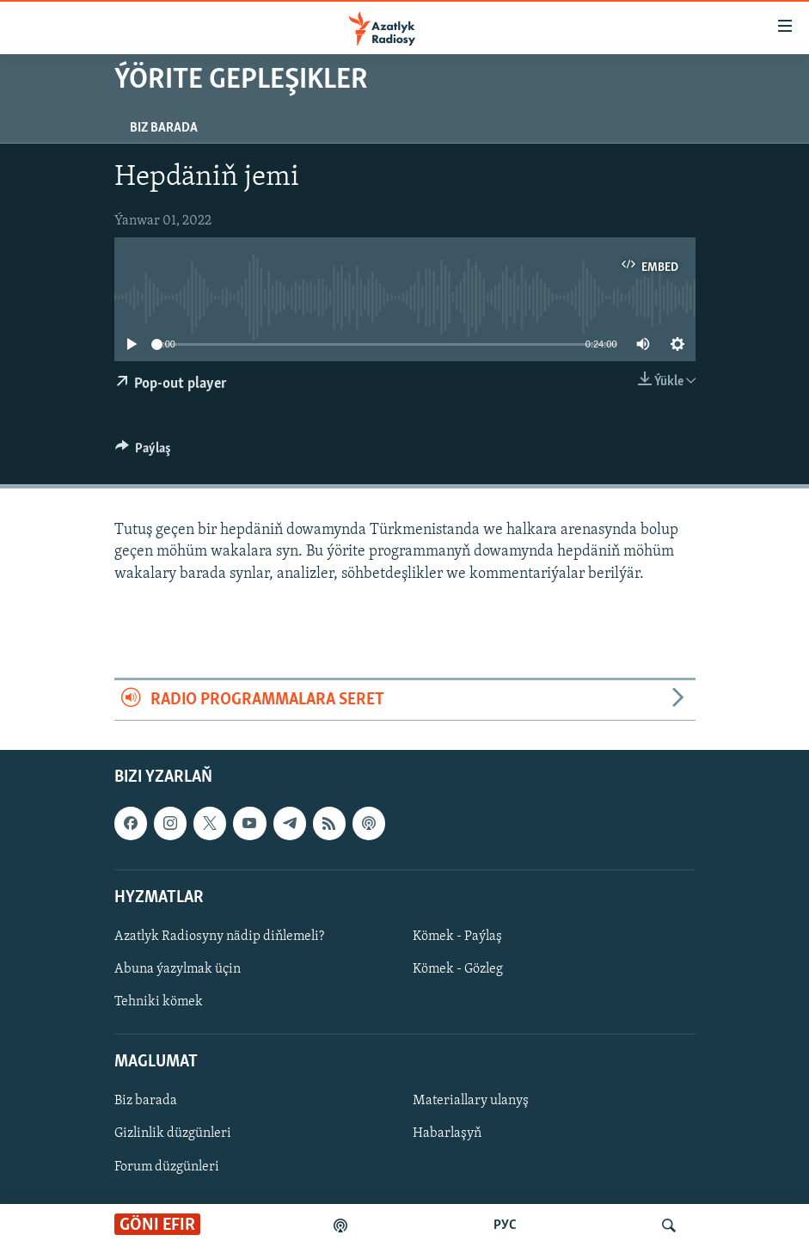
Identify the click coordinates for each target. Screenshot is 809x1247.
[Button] (143, 452)
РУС (505, 1225)
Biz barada (164, 128)
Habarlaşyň (447, 1134)
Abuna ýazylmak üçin (177, 969)
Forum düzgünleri (166, 1167)
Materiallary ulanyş (471, 1102)
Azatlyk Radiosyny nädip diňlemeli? (219, 936)
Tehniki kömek (158, 1002)
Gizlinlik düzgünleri (172, 1134)
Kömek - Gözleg (458, 969)
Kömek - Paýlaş (457, 936)
